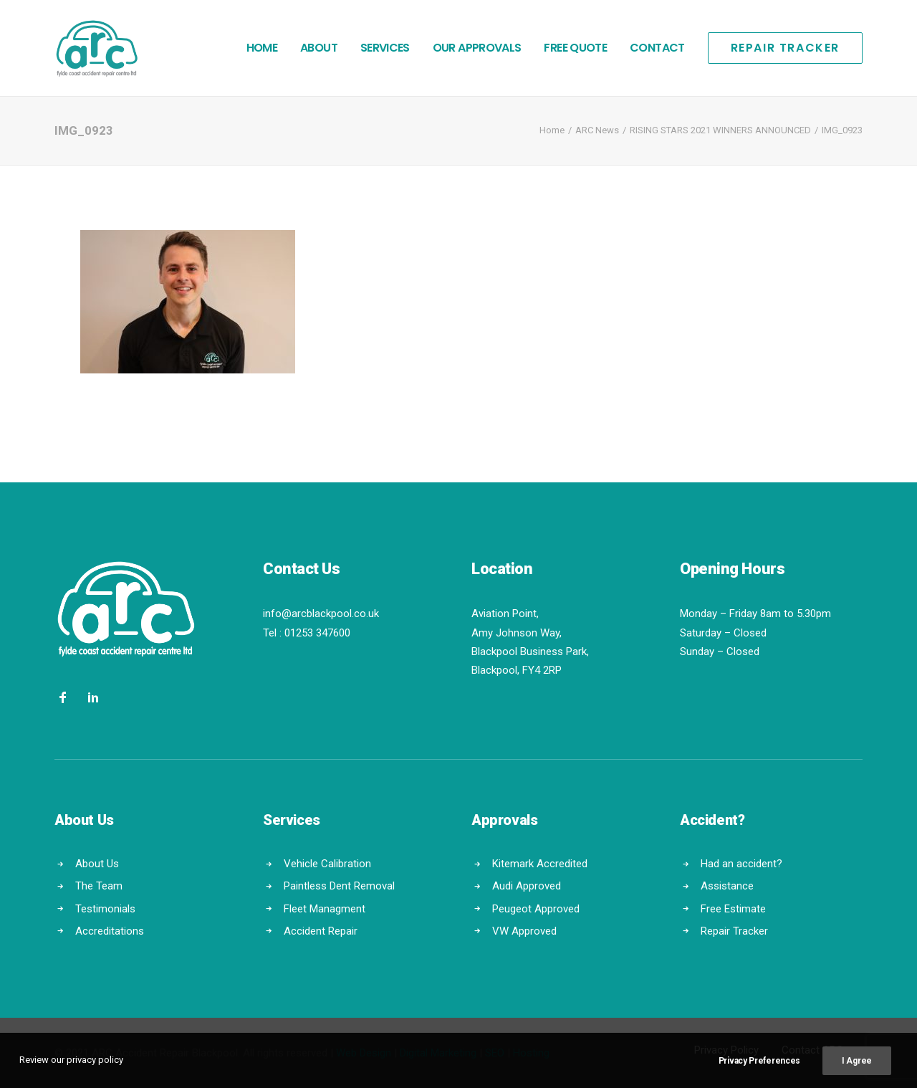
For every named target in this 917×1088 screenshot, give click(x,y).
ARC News (597, 130)
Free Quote (575, 47)
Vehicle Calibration (327, 863)
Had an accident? (741, 863)
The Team (99, 885)
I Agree (857, 1071)
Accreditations (109, 931)
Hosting (531, 1052)
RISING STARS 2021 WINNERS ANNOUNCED (720, 130)
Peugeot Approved (536, 908)
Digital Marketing (438, 1052)
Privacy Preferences (759, 1071)
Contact (657, 47)
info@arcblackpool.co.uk (321, 613)
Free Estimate (733, 908)
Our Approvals (477, 47)
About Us (97, 863)
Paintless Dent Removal (339, 885)
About (318, 47)
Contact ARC (812, 1050)
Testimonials (105, 908)
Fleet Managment (324, 908)
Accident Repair (320, 931)
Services (385, 47)
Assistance (727, 885)
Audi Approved (526, 885)
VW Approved (524, 931)
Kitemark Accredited (539, 863)
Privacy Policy (726, 1050)
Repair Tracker (734, 931)
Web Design (363, 1052)
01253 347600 (317, 632)
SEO (494, 1052)
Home (261, 47)
